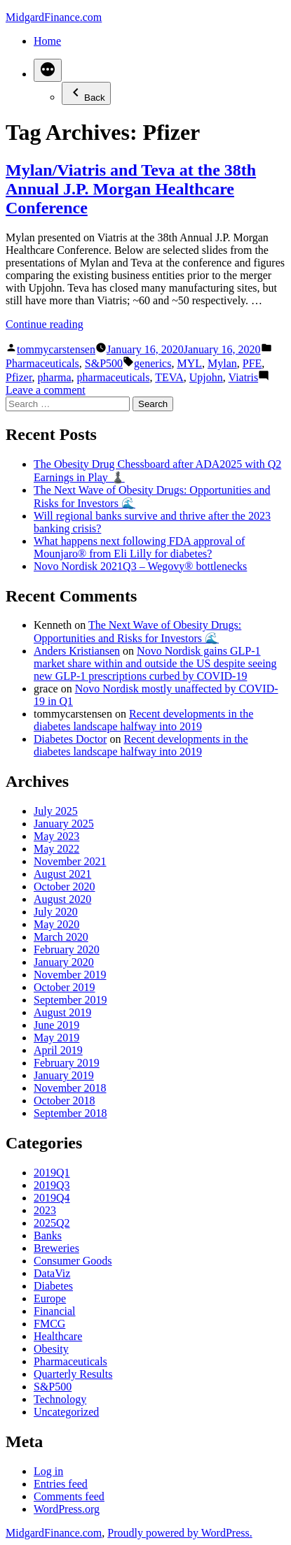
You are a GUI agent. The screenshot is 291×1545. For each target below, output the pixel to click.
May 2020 (56, 924)
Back (86, 93)
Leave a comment (46, 390)
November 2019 (70, 975)
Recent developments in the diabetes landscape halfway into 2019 (143, 720)
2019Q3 (52, 1185)
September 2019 (70, 1000)
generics (152, 363)
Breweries (56, 1248)
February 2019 (67, 1063)
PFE (252, 363)
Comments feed (69, 1496)
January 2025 (64, 824)
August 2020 (62, 899)
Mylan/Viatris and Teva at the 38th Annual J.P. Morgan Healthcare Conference (131, 189)
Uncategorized (66, 1412)
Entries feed (61, 1484)
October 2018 (64, 1100)
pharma (55, 377)
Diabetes (53, 1286)
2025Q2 (52, 1223)
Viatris (244, 377)
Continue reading (44, 324)
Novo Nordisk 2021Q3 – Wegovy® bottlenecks (140, 566)
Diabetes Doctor (70, 739)
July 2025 (56, 811)
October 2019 (64, 987)
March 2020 (61, 937)
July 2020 (56, 912)
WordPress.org (67, 1509)
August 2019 (62, 1012)
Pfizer (19, 377)
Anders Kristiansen (77, 651)
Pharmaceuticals (42, 363)
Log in (48, 1471)
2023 (45, 1210)
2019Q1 (52, 1173)
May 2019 (56, 1038)
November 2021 (70, 861)
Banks (48, 1235)
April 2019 (58, 1050)
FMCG (49, 1324)
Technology (60, 1399)
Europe (50, 1298)
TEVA (169, 377)
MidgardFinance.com (54, 17)
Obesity (51, 1349)
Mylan (222, 363)
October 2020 (64, 886)
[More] (48, 70)
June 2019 (56, 1025)
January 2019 (64, 1075)
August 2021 (62, 874)
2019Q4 (52, 1198)
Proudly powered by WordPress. (179, 1533)
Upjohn (206, 377)
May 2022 (56, 849)
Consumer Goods (73, 1261)
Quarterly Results (73, 1374)
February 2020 (67, 949)
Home (47, 41)
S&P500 (104, 363)
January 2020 (64, 962)
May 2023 (56, 836)
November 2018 (70, 1088)
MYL (189, 363)
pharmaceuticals (113, 377)
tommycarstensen (56, 349)
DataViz (52, 1273)
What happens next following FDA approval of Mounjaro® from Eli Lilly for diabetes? (139, 547)
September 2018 (70, 1113)
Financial (55, 1311)
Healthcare (58, 1336)
